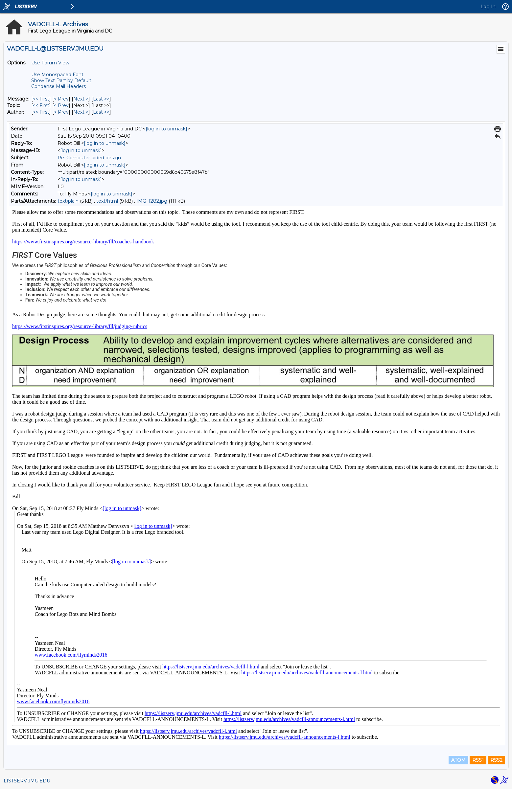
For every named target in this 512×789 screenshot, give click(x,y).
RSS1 (478, 760)
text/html (107, 201)
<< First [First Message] (41, 99)
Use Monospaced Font (57, 75)
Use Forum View (50, 63)
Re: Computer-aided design (89, 158)
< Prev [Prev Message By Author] (61, 112)
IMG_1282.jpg (151, 201)
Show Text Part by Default (61, 80)
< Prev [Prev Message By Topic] (61, 105)
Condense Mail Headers (58, 86)
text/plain (68, 201)
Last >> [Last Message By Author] (101, 112)
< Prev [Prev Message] (61, 99)
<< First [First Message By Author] (41, 112)
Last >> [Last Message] (101, 99)
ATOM (458, 760)
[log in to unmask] (166, 129)
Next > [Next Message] (80, 99)
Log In (488, 7)
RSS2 (496, 760)
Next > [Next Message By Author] (80, 112)
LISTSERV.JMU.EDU (27, 781)
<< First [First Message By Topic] (41, 105)
